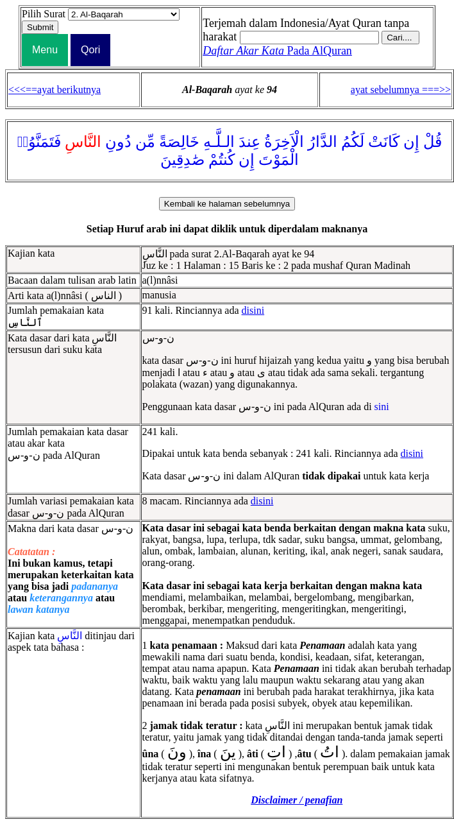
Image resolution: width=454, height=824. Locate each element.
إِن (411, 141)
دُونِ (118, 141)
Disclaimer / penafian (296, 799)
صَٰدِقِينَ (182, 159)
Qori (90, 49)
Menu (45, 49)
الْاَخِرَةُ (284, 141)
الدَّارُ (322, 141)
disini (253, 310)
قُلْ (432, 141)
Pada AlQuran (277, 50)
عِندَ (249, 141)
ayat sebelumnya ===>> (401, 89)
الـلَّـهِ (219, 141)
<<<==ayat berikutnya (54, 89)
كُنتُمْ (221, 159)
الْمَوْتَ (278, 159)
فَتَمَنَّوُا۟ (39, 141)
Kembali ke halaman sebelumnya (227, 204)
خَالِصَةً (179, 141)
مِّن (145, 141)
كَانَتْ (383, 141)
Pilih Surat (43, 13)
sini (381, 406)
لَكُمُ (352, 141)
